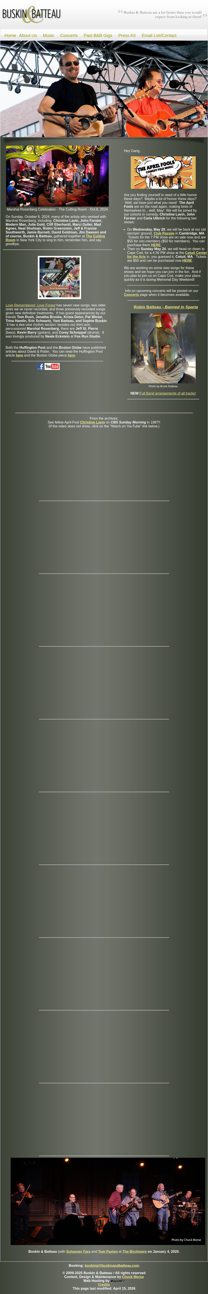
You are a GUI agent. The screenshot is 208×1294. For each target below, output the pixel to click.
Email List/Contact (159, 35)
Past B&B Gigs (98, 35)
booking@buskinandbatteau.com (112, 1265)
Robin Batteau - (166, 307)
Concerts (69, 35)
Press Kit (127, 35)
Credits (104, 1284)
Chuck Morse (133, 1277)
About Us (28, 35)
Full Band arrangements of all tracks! (168, 393)
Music (48, 35)
